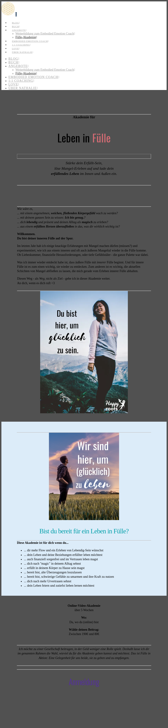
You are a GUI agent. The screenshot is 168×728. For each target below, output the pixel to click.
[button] (16, 14)
